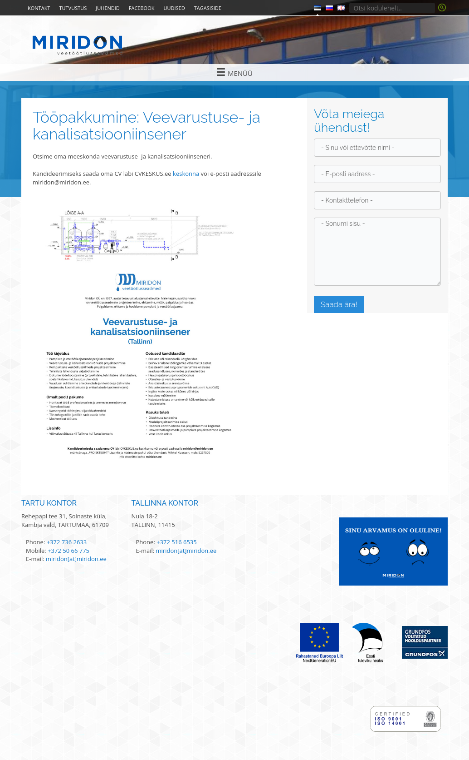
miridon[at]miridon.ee (76, 559)
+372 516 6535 (176, 542)
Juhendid (108, 8)
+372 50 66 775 (68, 550)
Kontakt (39, 8)
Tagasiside (207, 8)
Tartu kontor (49, 503)
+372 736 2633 (67, 542)
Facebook (142, 8)
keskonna (186, 173)
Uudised (174, 8)
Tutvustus (73, 8)
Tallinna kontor (165, 503)
